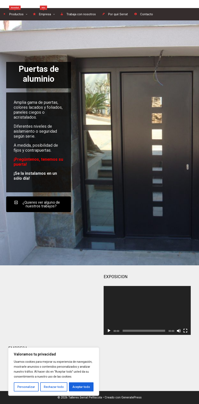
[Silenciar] (179, 331)
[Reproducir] (109, 331)
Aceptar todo (81, 387)
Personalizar (26, 387)
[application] (147, 310)
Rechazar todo (54, 387)
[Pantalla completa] (185, 331)
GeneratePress (131, 397)
